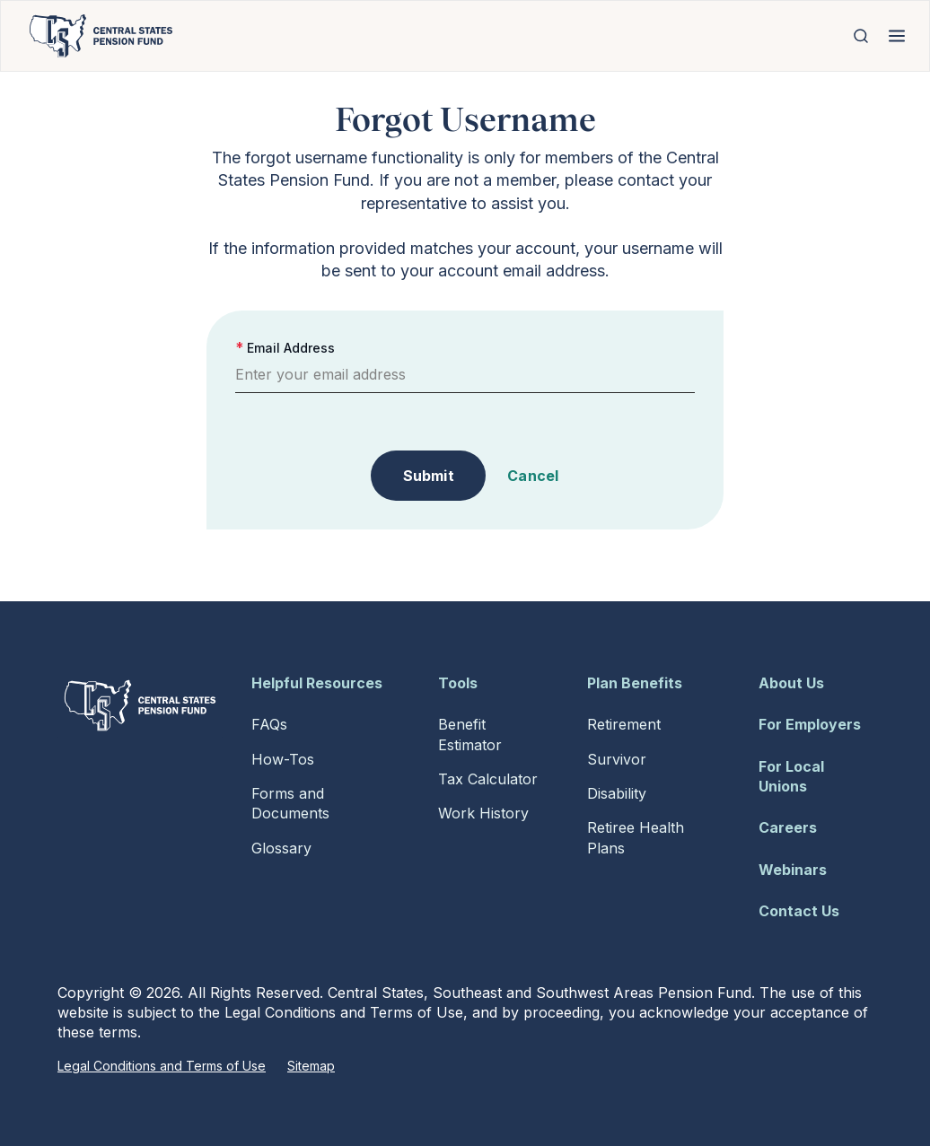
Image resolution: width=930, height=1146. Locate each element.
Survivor (616, 759)
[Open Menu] (897, 36)
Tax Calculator (488, 779)
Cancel (533, 476)
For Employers (810, 724)
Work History (483, 813)
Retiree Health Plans (635, 837)
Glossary (281, 848)
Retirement (624, 724)
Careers (788, 827)
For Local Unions (791, 776)
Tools (458, 683)
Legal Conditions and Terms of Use (161, 1065)
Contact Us (799, 911)
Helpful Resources (316, 683)
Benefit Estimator (470, 734)
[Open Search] (861, 36)
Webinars (793, 870)
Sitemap (311, 1065)
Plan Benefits (634, 683)
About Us (791, 683)
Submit (429, 476)
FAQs (269, 724)
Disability (616, 793)
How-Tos (282, 759)
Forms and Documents (290, 803)
